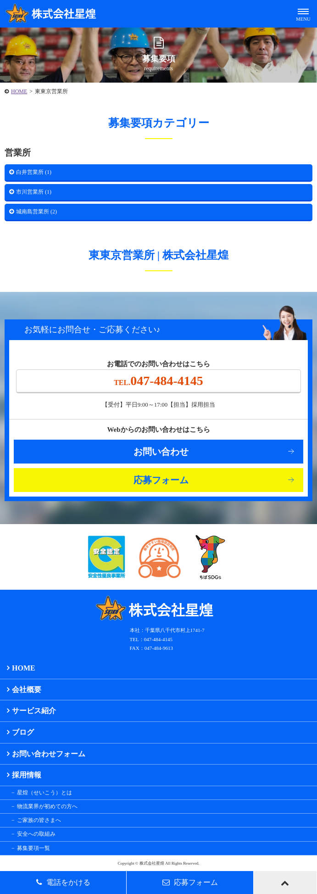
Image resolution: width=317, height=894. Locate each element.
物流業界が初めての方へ (47, 806)
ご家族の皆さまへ (39, 820)
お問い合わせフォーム (48, 754)
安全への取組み (36, 834)
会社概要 (26, 689)
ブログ (23, 732)
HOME (19, 91)
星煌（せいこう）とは (44, 792)
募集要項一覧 (33, 848)
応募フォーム (161, 480)
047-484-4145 (158, 381)
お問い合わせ (161, 452)
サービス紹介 (34, 711)
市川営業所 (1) (33, 192)
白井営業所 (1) (33, 172)
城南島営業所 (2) (36, 211)
